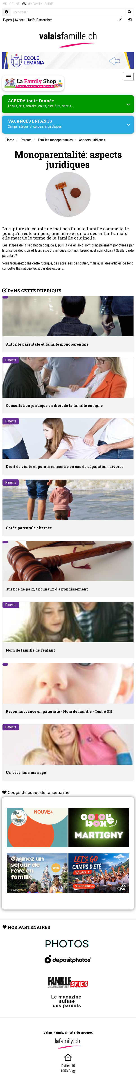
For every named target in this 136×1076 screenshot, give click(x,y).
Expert (7, 20)
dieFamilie (35, 4)
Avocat (20, 20)
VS (24, 4)
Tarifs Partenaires (39, 20)
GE (11, 4)
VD (5, 4)
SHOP (49, 4)
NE (18, 4)
